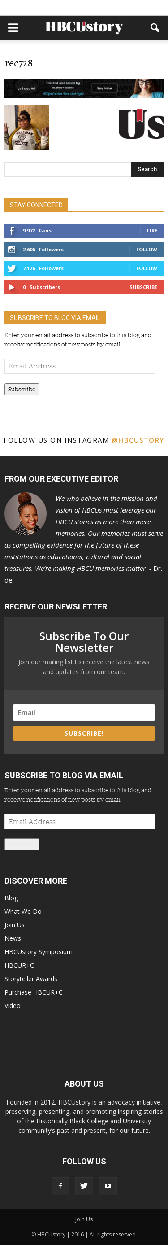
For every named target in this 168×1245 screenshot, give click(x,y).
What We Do (23, 911)
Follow (146, 249)
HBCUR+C (19, 965)
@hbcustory (138, 439)
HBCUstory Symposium (38, 951)
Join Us (14, 925)
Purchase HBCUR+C (33, 992)
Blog (11, 898)
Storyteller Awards (30, 978)
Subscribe (143, 287)
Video (12, 1005)
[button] (155, 28)
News (12, 938)
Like (152, 230)
